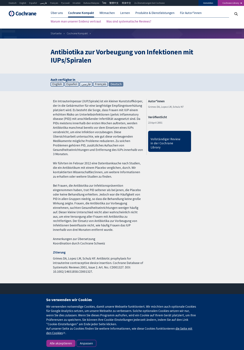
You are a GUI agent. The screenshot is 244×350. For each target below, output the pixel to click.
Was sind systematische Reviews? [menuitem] (128, 21)
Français (54, 2)
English (23, 2)
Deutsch (12, 2)
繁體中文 (114, 2)
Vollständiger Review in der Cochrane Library (166, 143)
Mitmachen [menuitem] (107, 13)
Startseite (56, 33)
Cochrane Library (230, 2)
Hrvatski (76, 2)
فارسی (43, 2)
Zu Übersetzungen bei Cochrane (149, 2)
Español (33, 2)
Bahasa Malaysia (91, 2)
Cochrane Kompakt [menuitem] (81, 13)
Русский (65, 2)
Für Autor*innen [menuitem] (191, 13)
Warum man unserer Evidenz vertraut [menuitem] (76, 21)
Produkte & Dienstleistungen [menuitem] (154, 13)
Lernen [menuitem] (125, 13)
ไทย (104, 2)
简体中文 (126, 2)
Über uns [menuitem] (57, 13)
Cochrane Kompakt (77, 33)
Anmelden (208, 2)
